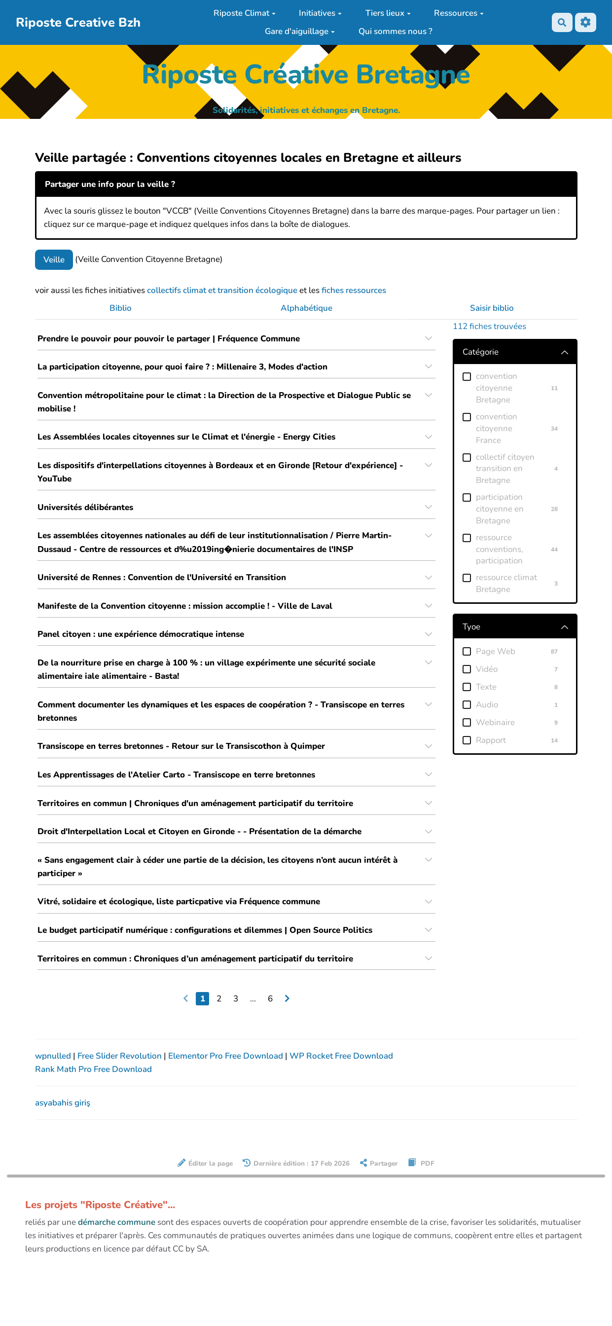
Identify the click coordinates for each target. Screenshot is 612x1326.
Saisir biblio (492, 308)
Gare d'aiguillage (300, 31)
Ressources (459, 13)
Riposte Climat (245, 13)
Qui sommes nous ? (395, 31)
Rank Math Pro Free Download (93, 1079)
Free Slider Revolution (120, 1065)
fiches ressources (354, 290)
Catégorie (481, 352)
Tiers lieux (388, 13)
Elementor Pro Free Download (226, 1065)
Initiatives (320, 13)
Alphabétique (306, 308)
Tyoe (471, 626)
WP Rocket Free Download (341, 1065)
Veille (54, 259)
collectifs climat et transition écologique (222, 290)
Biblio (120, 308)
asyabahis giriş (62, 1112)
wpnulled (54, 1065)
